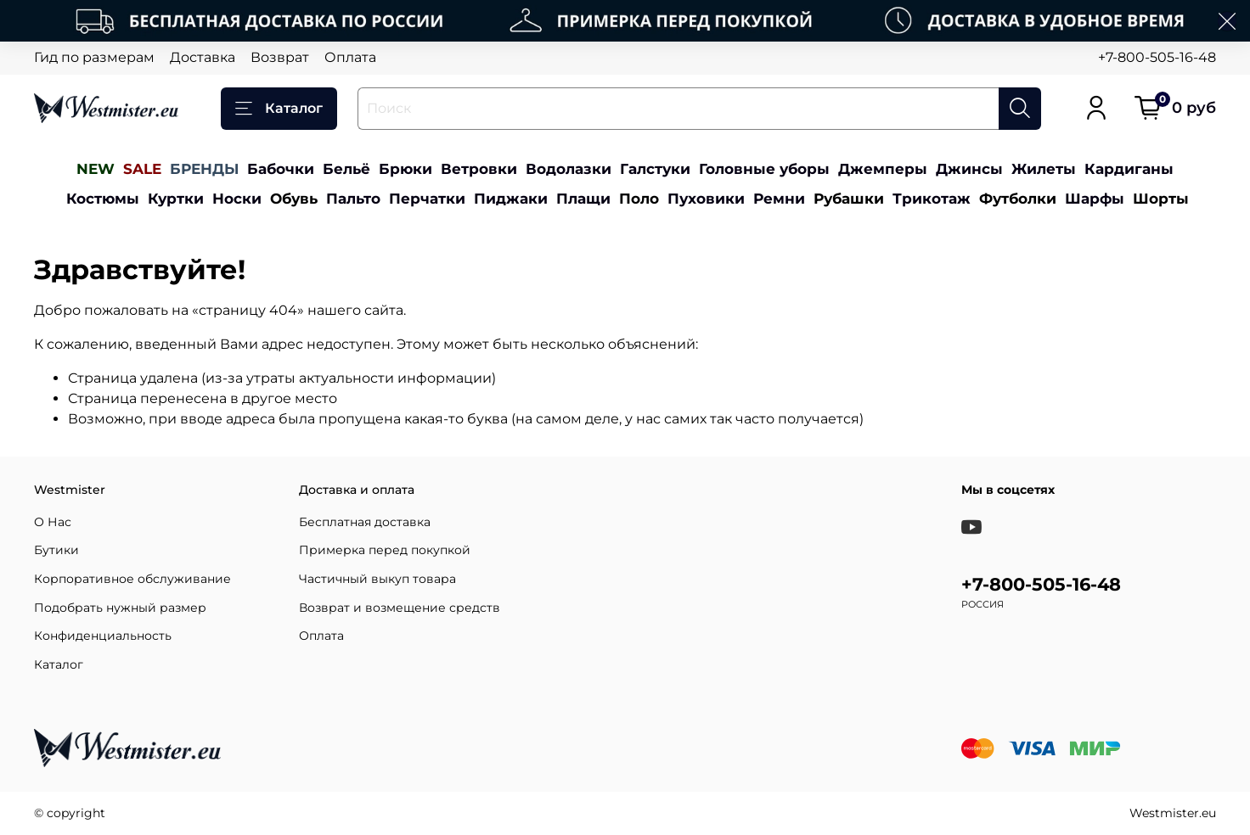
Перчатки (427, 198)
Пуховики (706, 198)
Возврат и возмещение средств (399, 607)
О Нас (52, 522)
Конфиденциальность (103, 635)
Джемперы (882, 168)
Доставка (202, 57)
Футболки (1017, 198)
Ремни (779, 198)
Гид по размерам (94, 57)
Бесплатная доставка (365, 522)
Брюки (405, 168)
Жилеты (1043, 168)
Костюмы (102, 198)
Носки (237, 198)
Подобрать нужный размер (120, 607)
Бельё (346, 168)
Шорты (1161, 198)
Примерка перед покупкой (384, 550)
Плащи (583, 198)
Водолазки (568, 168)
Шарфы (1094, 198)
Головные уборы (764, 168)
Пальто (353, 198)
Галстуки (655, 168)
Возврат (280, 57)
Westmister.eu (1172, 813)
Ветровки (479, 168)
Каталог (279, 108)
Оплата (350, 57)
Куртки (176, 198)
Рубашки (849, 198)
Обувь (294, 198)
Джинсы (969, 168)
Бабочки (280, 168)
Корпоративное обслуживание (132, 578)
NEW (95, 168)
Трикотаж (931, 198)
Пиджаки (511, 198)
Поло (639, 198)
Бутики (56, 550)
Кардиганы (1129, 168)
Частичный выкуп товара (377, 578)
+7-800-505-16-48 (1157, 57)
